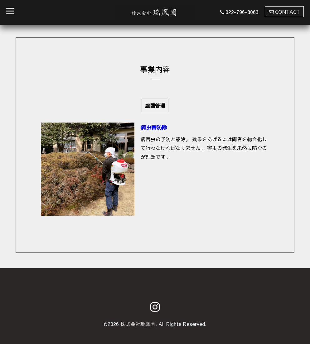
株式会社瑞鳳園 (137, 323)
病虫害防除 (154, 127)
